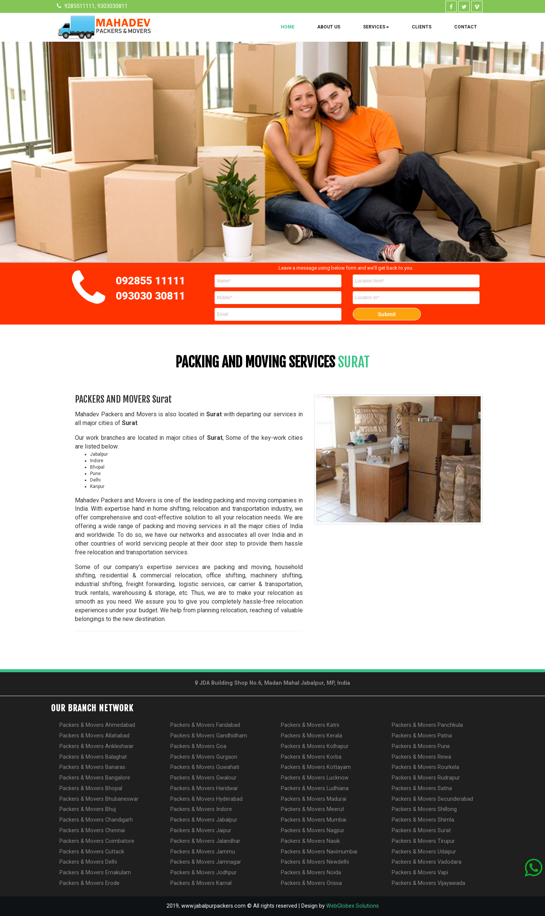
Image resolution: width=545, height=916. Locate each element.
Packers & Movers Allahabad (94, 735)
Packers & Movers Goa (198, 746)
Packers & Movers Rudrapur (426, 778)
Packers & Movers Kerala (311, 735)
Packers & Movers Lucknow (315, 778)
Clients (421, 27)
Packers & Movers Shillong (424, 809)
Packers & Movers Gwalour (203, 778)
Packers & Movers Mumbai (313, 820)
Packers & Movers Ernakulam (95, 872)
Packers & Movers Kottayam (316, 767)
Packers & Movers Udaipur (424, 852)
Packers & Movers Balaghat (93, 757)
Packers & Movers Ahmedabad (97, 725)
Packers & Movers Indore (201, 809)
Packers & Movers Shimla (423, 820)
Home (287, 27)
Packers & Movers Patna (422, 735)
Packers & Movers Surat (421, 830)
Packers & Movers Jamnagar (205, 862)
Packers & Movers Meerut (312, 809)
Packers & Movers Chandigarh (96, 820)
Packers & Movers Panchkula (427, 725)
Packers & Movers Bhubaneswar (99, 799)
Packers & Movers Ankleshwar (96, 746)
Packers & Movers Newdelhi (315, 862)
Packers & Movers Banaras (92, 767)
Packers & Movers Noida (311, 872)
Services (376, 27)
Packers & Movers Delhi (88, 862)
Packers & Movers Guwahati (204, 767)
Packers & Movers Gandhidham (208, 735)
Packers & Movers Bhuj (87, 809)
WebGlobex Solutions (352, 906)
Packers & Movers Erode (89, 883)
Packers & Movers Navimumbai (319, 852)
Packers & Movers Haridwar (204, 788)
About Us (328, 27)
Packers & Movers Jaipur (200, 830)
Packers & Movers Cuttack (91, 852)
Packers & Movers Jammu (202, 852)
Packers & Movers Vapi (420, 872)
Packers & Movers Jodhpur (203, 872)
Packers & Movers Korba (311, 757)
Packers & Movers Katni (310, 725)
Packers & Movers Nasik (310, 841)
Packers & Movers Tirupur (423, 841)
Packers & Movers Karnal (201, 883)
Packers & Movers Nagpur (312, 830)
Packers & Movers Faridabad (205, 725)
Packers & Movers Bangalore (94, 778)
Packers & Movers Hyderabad (206, 799)
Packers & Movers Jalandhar (205, 841)
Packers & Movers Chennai (92, 830)
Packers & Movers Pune (421, 746)
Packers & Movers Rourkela (425, 767)
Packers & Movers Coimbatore (96, 841)
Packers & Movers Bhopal (90, 788)
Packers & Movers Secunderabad (432, 799)
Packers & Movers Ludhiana (315, 788)
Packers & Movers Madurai (313, 799)
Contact (465, 27)
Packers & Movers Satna (422, 788)
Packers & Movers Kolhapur (315, 746)
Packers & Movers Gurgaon (203, 757)
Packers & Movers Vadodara (426, 862)
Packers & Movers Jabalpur (203, 820)
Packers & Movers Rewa (421, 757)
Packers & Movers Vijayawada (428, 883)
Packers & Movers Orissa (311, 883)
